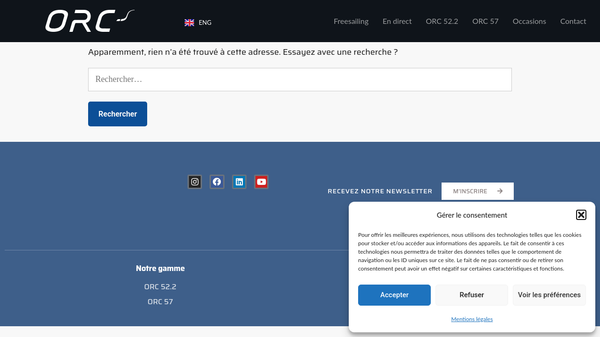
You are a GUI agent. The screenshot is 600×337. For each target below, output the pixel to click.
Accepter (394, 295)
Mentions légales (472, 318)
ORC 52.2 (442, 20)
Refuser (471, 295)
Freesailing (351, 20)
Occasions (530, 20)
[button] (581, 215)
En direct (397, 20)
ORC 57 (485, 20)
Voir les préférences (549, 295)
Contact (573, 20)
